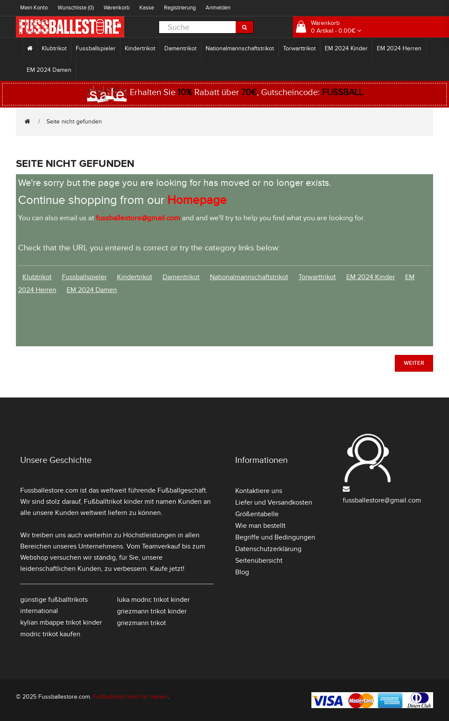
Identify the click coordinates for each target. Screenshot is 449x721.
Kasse (146, 7)
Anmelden (218, 7)
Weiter (414, 363)
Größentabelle (257, 514)
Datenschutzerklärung (268, 549)
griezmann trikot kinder (152, 611)
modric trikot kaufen (50, 634)
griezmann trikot (141, 623)
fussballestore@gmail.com (382, 500)
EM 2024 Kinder (346, 48)
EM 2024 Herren (399, 48)
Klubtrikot (54, 48)
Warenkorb (116, 7)
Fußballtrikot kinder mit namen (130, 501)
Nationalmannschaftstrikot (240, 48)
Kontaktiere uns (258, 491)
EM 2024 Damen (49, 70)
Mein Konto (34, 7)
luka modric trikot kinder (153, 599)
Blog (242, 572)
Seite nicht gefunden (74, 121)
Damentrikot (180, 48)
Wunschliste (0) (76, 7)
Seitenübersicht (259, 560)
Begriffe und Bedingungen (275, 537)
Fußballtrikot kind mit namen (130, 696)
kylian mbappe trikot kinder (61, 622)
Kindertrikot (140, 48)
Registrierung (180, 7)
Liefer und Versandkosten (273, 502)
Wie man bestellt (260, 525)
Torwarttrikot (299, 48)
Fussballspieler (96, 48)
